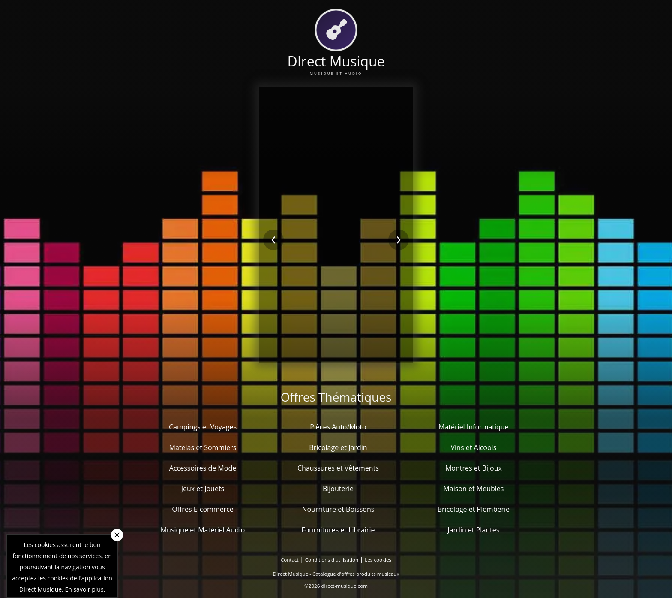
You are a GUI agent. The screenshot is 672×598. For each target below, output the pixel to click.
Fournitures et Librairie (338, 530)
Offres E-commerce (203, 509)
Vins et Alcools (474, 447)
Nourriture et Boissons (338, 509)
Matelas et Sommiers (203, 447)
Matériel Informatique (473, 427)
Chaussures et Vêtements (338, 468)
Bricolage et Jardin (338, 447)
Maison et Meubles (473, 488)
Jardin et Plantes (473, 530)
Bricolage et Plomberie (474, 509)
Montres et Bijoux (473, 468)
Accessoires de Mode (202, 468)
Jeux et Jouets (203, 488)
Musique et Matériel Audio (203, 530)
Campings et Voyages (203, 427)
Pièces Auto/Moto (338, 427)
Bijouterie (338, 488)
